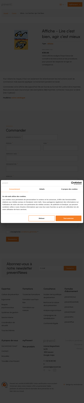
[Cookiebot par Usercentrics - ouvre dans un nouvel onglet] (73, 183)
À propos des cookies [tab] (69, 189)
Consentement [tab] (14, 189)
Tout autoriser (68, 218)
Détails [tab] (42, 189)
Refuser (41, 218)
